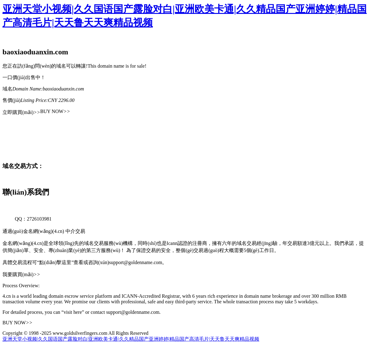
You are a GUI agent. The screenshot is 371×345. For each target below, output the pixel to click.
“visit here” (72, 312)
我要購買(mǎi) (21, 274)
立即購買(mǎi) (21, 112)
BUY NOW (55, 111)
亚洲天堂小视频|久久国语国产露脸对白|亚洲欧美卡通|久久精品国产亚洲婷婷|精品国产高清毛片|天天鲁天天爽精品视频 (130, 339)
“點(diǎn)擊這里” (55, 262)
